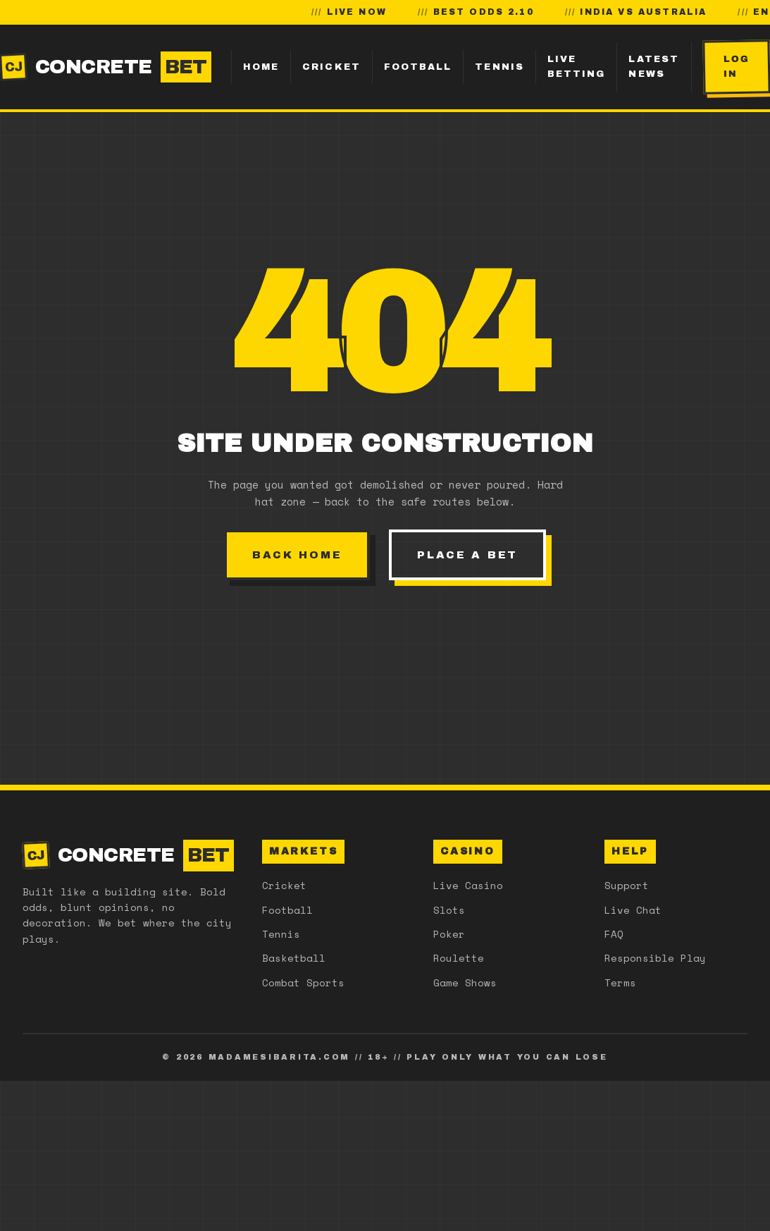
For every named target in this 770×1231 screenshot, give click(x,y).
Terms (620, 982)
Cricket (331, 67)
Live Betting (576, 66)
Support (626, 885)
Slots (449, 909)
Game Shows (465, 982)
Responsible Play (655, 957)
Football (418, 67)
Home (261, 67)
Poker (449, 933)
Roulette (458, 957)
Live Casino (468, 885)
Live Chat (633, 909)
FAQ (613, 933)
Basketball (293, 957)
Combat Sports (303, 982)
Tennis (499, 67)
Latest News (653, 66)
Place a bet (467, 555)
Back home (297, 555)
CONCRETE (105, 67)
